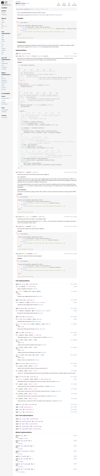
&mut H (39, 319)
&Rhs (30, 370)
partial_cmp (21, 379)
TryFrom (25, 464)
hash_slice (21, 324)
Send (20, 409)
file (25, 172)
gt (18, 393)
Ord (20, 332)
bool (36, 366)
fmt (19, 302)
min (19, 347)
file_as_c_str (28, 216)
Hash (20, 316)
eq (18, 366)
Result (43, 302)
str (37, 172)
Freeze (24, 419)
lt (18, 384)
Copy (23, 404)
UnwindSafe (25, 429)
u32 (35, 226)
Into (24, 459)
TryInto (25, 469)
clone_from (21, 291)
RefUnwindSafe (26, 421)
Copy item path (28, 3)
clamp (19, 355)
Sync (20, 412)
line (25, 226)
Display (21, 308)
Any (22, 435)
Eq (20, 407)
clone (19, 286)
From (22, 456)
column (26, 253)
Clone (23, 284)
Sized (22, 326)
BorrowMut (24, 446)
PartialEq (22, 363)
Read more (35, 288)
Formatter (33, 302)
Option (43, 379)
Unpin (23, 424)
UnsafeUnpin (26, 426)
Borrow (23, 441)
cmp (19, 335)
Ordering (38, 335)
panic (19, 1)
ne (18, 370)
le (18, 388)
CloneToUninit (25, 451)
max (19, 339)
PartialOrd (22, 376)
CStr (43, 216)
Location (25, 53)
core (6, 2)
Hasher (25, 319)
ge (18, 398)
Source (23, 5)
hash (19, 319)
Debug (21, 300)
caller (26, 56)
